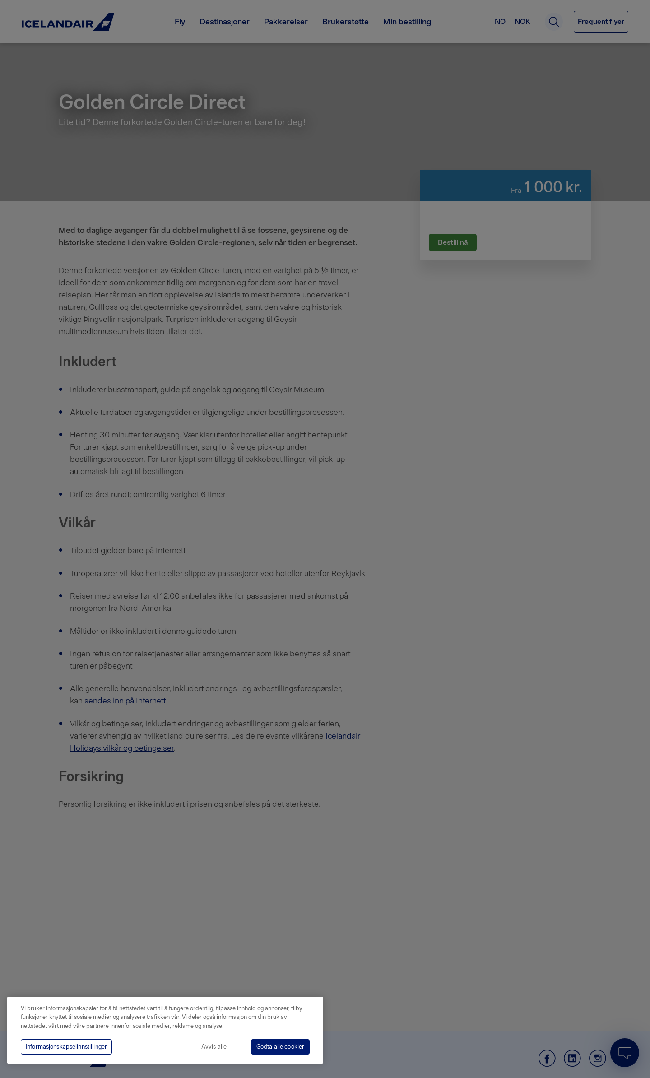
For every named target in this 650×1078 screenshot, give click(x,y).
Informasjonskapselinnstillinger (66, 1046)
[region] (165, 1030)
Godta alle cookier (280, 1046)
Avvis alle (214, 1046)
